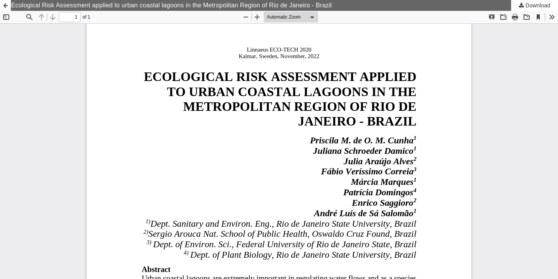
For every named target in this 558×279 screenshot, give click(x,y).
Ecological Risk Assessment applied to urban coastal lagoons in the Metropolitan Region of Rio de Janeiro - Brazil (171, 5)
